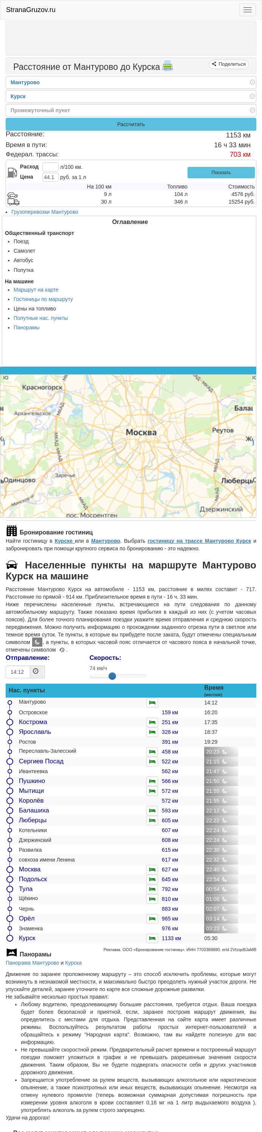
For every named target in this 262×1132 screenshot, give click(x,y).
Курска (73, 963)
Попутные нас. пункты (41, 318)
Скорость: (105, 657)
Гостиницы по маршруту (43, 299)
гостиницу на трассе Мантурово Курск (199, 541)
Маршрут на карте (36, 290)
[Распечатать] (167, 68)
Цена (26, 177)
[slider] (112, 676)
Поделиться (231, 64)
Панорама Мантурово (32, 963)
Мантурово (105, 541)
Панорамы (27, 327)
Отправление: (28, 657)
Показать (221, 172)
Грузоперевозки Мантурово (44, 212)
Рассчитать (131, 124)
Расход (29, 167)
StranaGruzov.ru (31, 10)
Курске (65, 541)
